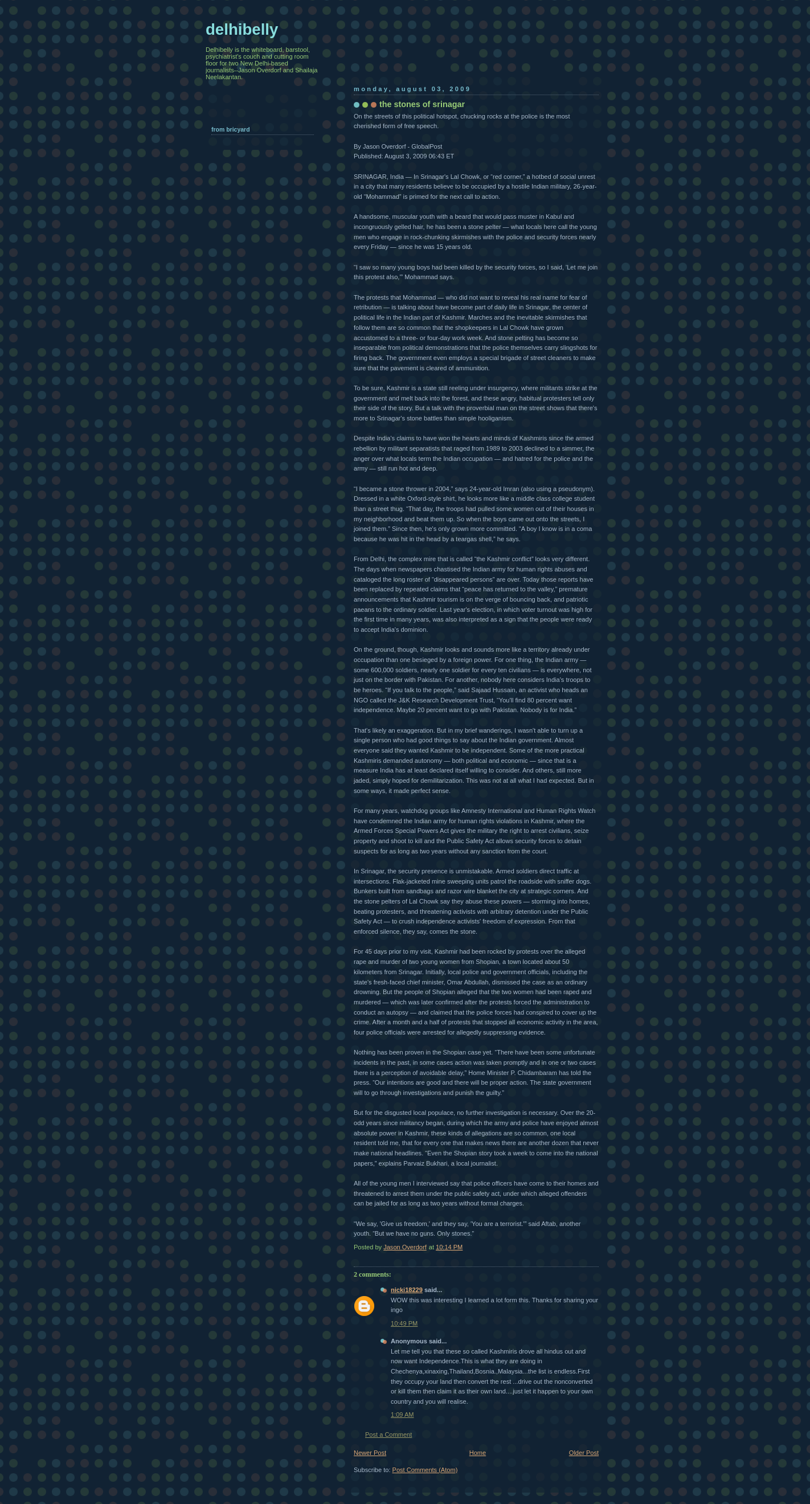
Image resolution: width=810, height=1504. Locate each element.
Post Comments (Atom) (425, 1469)
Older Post (584, 1452)
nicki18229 (407, 1289)
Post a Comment (388, 1434)
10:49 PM (404, 1323)
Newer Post (370, 1452)
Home (477, 1452)
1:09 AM (402, 1414)
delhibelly (242, 29)
